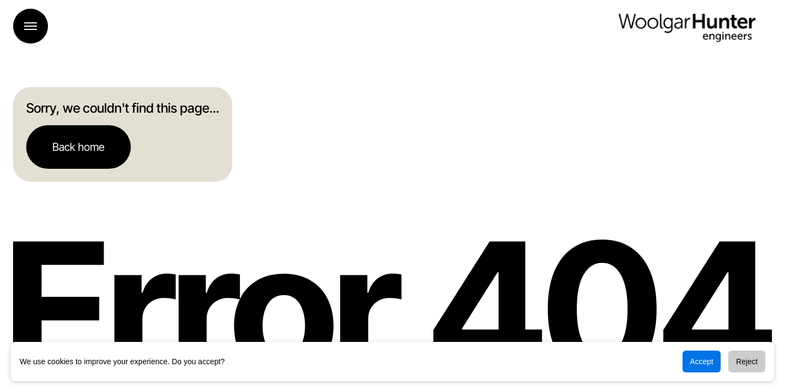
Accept (702, 361)
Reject (747, 361)
